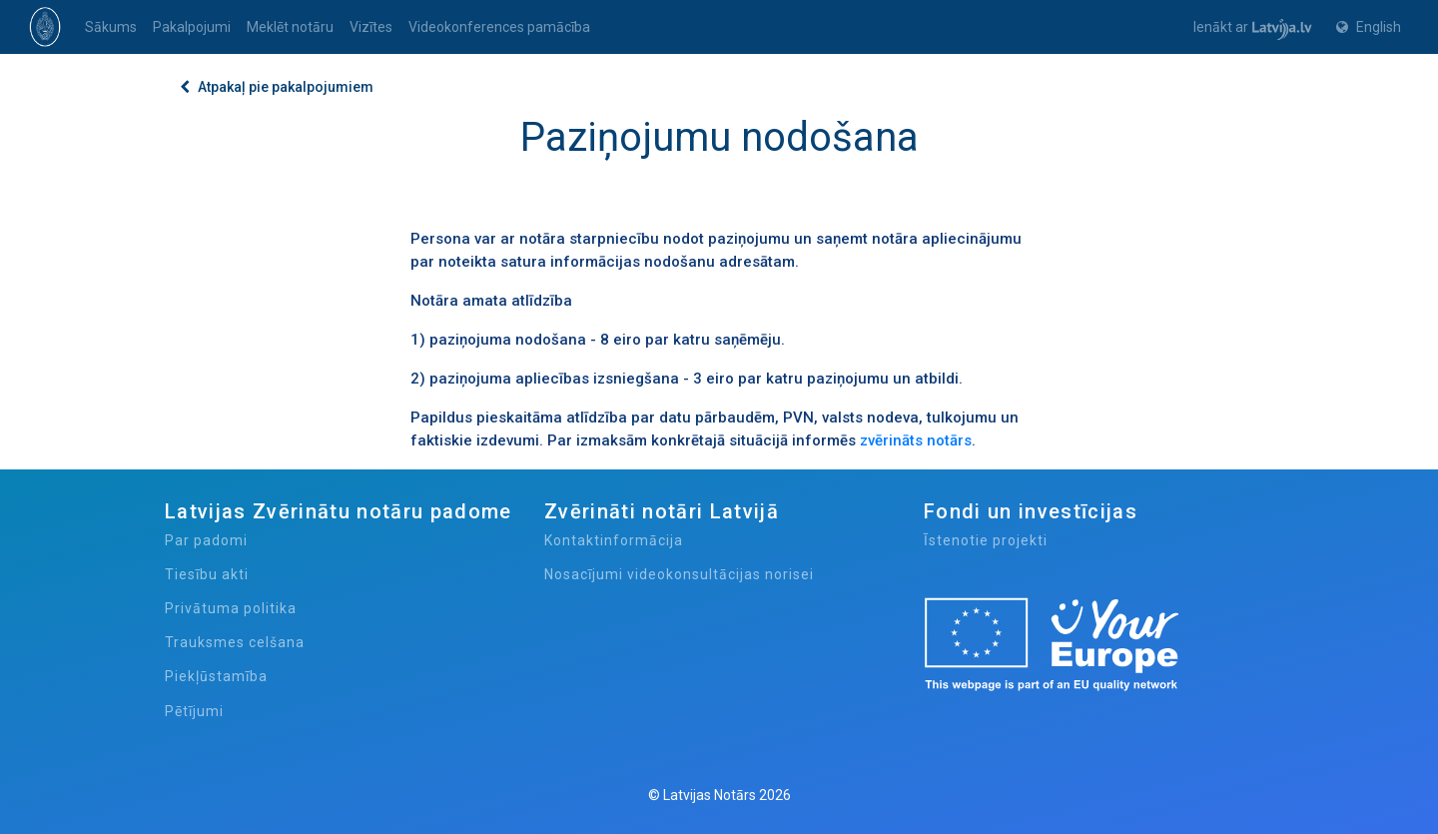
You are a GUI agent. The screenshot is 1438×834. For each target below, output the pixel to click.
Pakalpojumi (192, 27)
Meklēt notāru (290, 27)
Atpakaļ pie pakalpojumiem (276, 87)
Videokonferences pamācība (499, 27)
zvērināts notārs (916, 440)
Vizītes (371, 27)
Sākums (111, 27)
